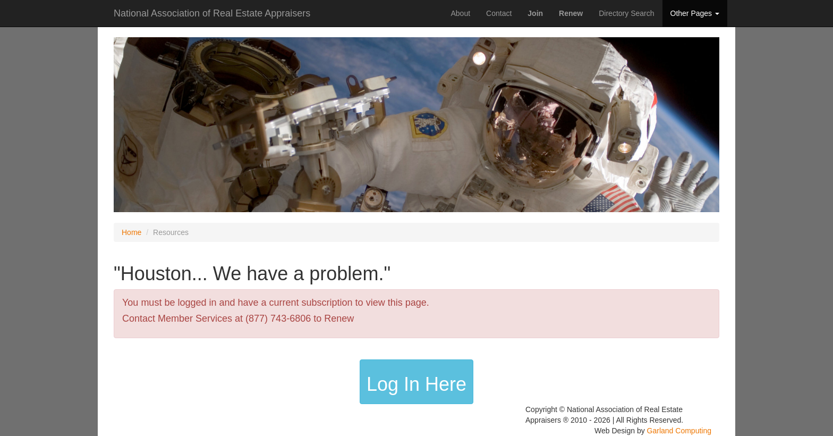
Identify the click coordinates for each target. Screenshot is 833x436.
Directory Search (626, 13)
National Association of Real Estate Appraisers (212, 12)
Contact (499, 13)
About (460, 13)
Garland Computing (679, 430)
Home (131, 232)
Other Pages (695, 13)
